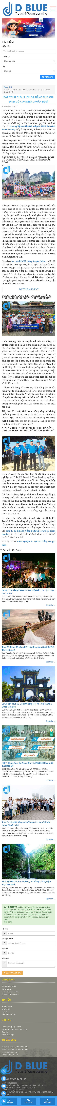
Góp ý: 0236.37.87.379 (10, 1055)
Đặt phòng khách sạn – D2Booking (14, 1029)
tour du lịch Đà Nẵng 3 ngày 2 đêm (28, 261)
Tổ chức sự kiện (8, 1035)
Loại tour (6, 56)
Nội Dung (6, 958)
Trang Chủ (8, 87)
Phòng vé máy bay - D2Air (11, 1027)
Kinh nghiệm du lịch (9, 1015)
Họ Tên (5, 929)
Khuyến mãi (6, 1009)
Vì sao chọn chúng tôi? (10, 992)
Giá (3, 66)
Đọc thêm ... (50, 605)
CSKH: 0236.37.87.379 (10, 1052)
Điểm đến (6, 46)
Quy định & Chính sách (10, 994)
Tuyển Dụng (6, 989)
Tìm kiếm (47, 77)
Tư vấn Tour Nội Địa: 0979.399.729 (14, 1047)
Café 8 (4, 1012)
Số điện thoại (7, 939)
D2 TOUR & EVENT (28, 289)
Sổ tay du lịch (7, 1006)
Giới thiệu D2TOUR (9, 986)
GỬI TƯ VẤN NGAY (12, 973)
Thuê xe (5, 1032)
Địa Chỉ (5, 948)
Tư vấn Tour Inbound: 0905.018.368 (15, 1049)
